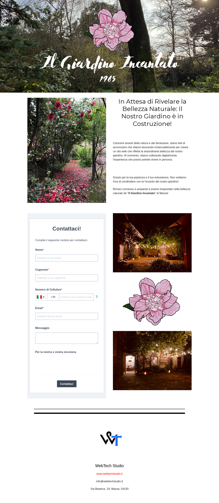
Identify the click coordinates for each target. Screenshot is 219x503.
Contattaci (66, 383)
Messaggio (42, 328)
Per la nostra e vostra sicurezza (55, 352)
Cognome (41, 269)
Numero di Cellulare (48, 289)
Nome (39, 249)
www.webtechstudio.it (109, 473)
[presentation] (61, 362)
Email (39, 308)
